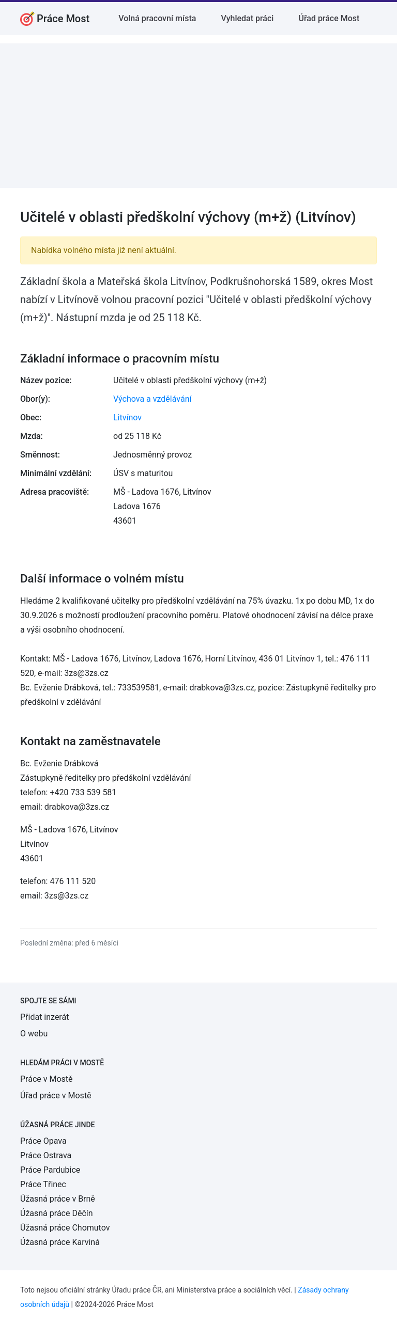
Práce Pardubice (50, 1170)
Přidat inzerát (44, 1017)
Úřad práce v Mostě (55, 1095)
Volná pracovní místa (157, 18)
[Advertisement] (198, 115)
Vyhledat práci (247, 18)
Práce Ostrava (45, 1155)
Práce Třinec (43, 1184)
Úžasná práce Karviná (60, 1242)
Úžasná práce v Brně (57, 1199)
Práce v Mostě (46, 1079)
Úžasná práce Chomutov (65, 1228)
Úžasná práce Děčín (56, 1213)
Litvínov (127, 417)
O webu (34, 1033)
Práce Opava (43, 1141)
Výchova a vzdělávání (152, 399)
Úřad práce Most (328, 18)
